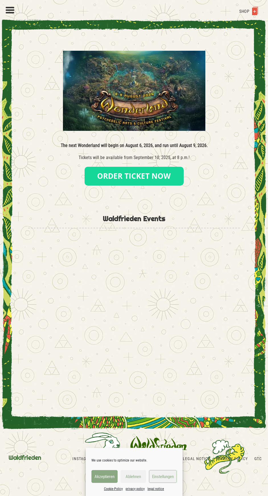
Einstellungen (163, 476)
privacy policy (135, 489)
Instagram (83, 458)
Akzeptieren (104, 476)
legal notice (156, 489)
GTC (258, 458)
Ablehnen (133, 476)
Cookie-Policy (113, 489)
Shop (248, 11)
